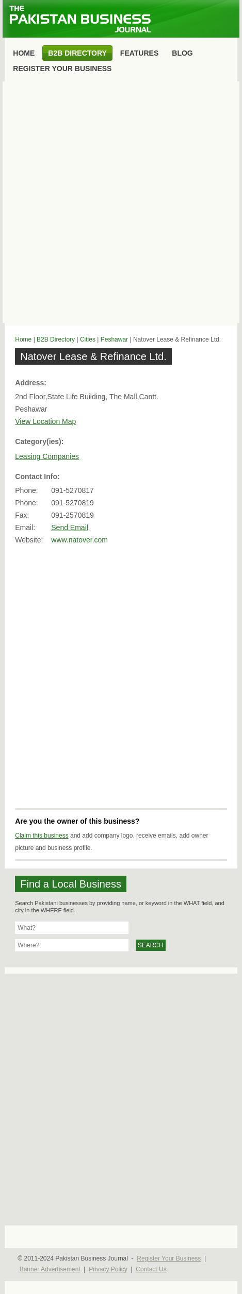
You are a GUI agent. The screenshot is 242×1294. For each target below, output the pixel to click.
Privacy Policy (108, 1269)
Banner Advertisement (50, 1269)
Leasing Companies (47, 456)
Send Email (69, 527)
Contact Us (151, 1269)
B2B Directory (56, 339)
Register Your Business (169, 1258)
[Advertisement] (121, 202)
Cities (87, 339)
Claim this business (41, 835)
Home (23, 339)
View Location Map (45, 421)
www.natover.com (79, 540)
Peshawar (114, 339)
